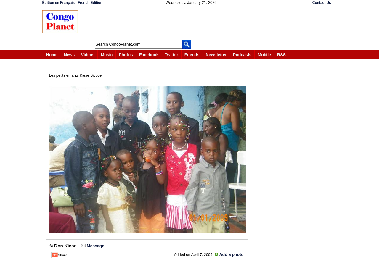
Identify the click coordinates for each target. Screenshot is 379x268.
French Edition (90, 3)
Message (95, 245)
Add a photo (231, 254)
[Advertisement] (191, 23)
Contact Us (321, 3)
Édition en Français (58, 3)
